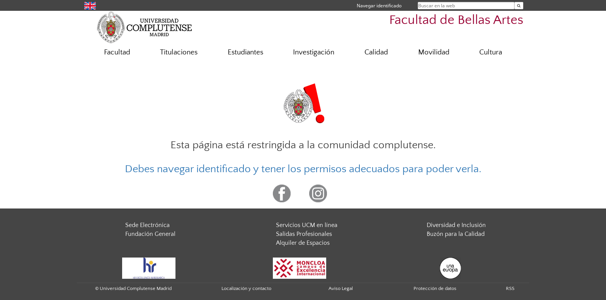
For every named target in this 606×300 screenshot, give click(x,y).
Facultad (117, 52)
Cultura (490, 52)
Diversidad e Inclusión (456, 225)
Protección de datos (435, 288)
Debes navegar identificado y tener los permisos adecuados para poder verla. (303, 169)
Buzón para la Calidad (456, 234)
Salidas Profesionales (304, 234)
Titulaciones (178, 52)
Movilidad (433, 52)
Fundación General (150, 234)
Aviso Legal (341, 288)
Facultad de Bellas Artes (456, 20)
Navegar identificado (379, 5)
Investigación (313, 52)
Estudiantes (245, 52)
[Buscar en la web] (518, 5)
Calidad (376, 52)
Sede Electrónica (147, 225)
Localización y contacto (246, 288)
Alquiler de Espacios (303, 242)
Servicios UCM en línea (306, 225)
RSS (510, 288)
